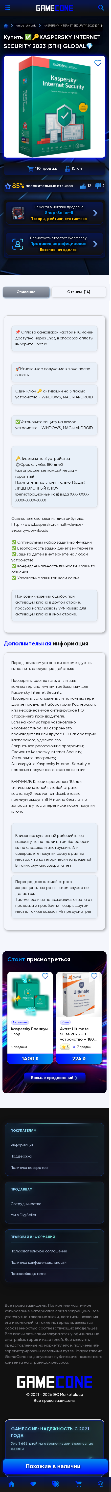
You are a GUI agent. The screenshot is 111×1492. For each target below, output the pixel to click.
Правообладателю (28, 1366)
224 (81, 1059)
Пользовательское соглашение (39, 1344)
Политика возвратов (29, 1260)
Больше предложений (54, 1170)
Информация (22, 1237)
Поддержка (21, 1249)
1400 (32, 1059)
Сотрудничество (26, 1296)
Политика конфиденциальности (39, 1355)
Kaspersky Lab (26, 25)
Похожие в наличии (52, 1466)
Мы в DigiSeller (23, 1307)
